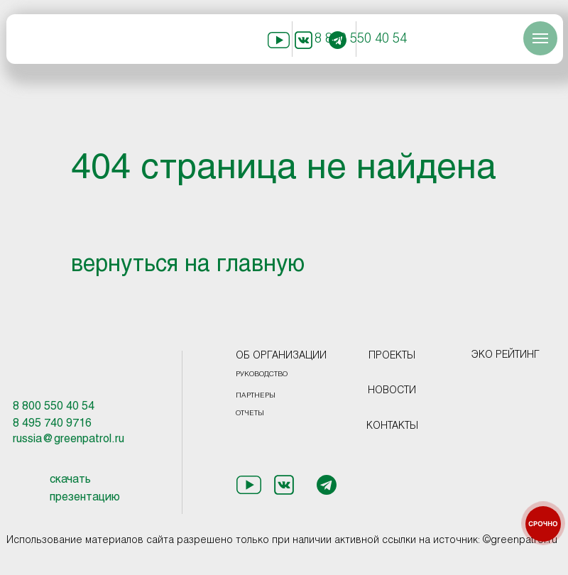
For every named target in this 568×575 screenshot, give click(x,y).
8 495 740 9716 (52, 423)
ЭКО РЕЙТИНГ (505, 355)
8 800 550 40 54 (361, 39)
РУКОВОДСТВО (262, 374)
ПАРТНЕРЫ (255, 396)
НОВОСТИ (392, 390)
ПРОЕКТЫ (391, 356)
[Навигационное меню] (540, 38)
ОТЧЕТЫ (250, 413)
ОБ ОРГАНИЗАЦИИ (281, 356)
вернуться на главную (188, 265)
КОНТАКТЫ (392, 426)
